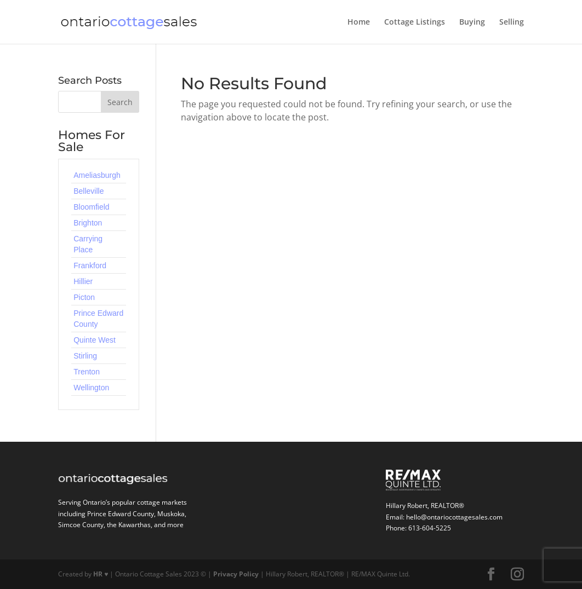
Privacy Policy (236, 574)
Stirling (85, 355)
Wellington (91, 387)
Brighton (87, 222)
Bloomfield (91, 207)
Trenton (86, 371)
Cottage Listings (414, 22)
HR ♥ (100, 574)
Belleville (88, 191)
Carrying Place (87, 244)
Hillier (83, 281)
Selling (511, 22)
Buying (472, 22)
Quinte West (94, 340)
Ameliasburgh (97, 175)
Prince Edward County (98, 318)
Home (358, 22)
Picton (84, 297)
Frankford (89, 265)
